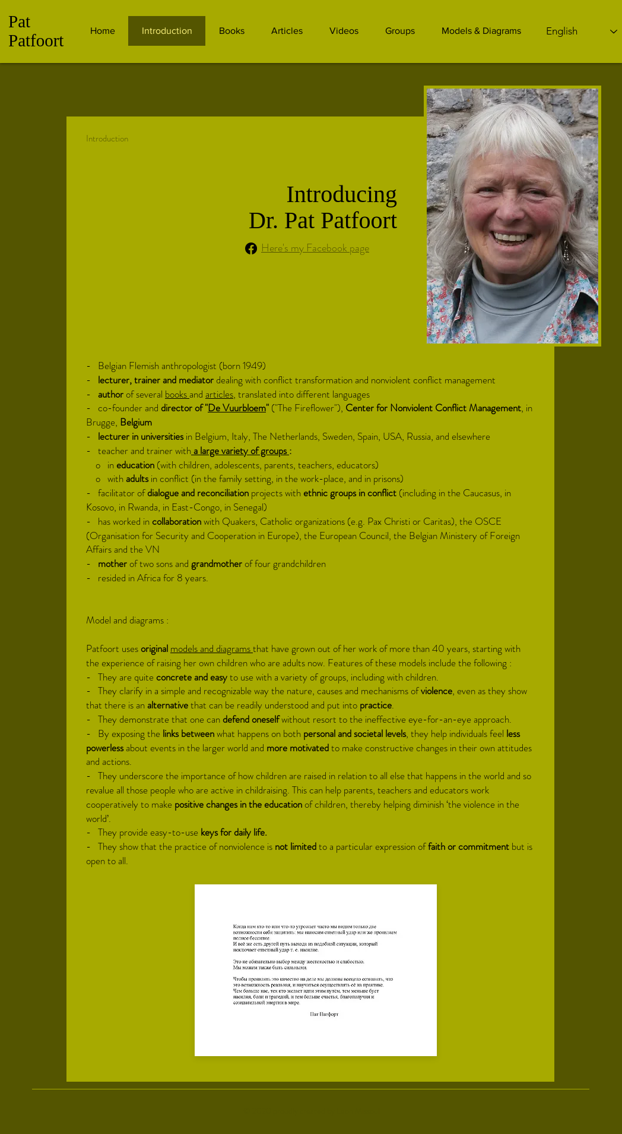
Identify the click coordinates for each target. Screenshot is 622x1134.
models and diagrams (211, 648)
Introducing (341, 194)
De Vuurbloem (237, 408)
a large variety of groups (240, 450)
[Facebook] (251, 248)
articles (219, 394)
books (177, 394)
